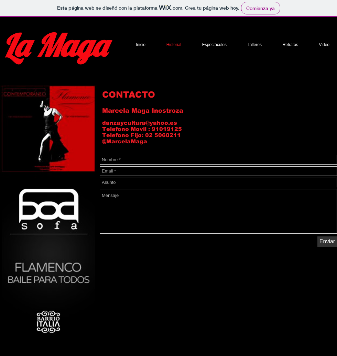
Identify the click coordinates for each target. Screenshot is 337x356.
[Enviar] (327, 241)
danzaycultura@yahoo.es (139, 123)
